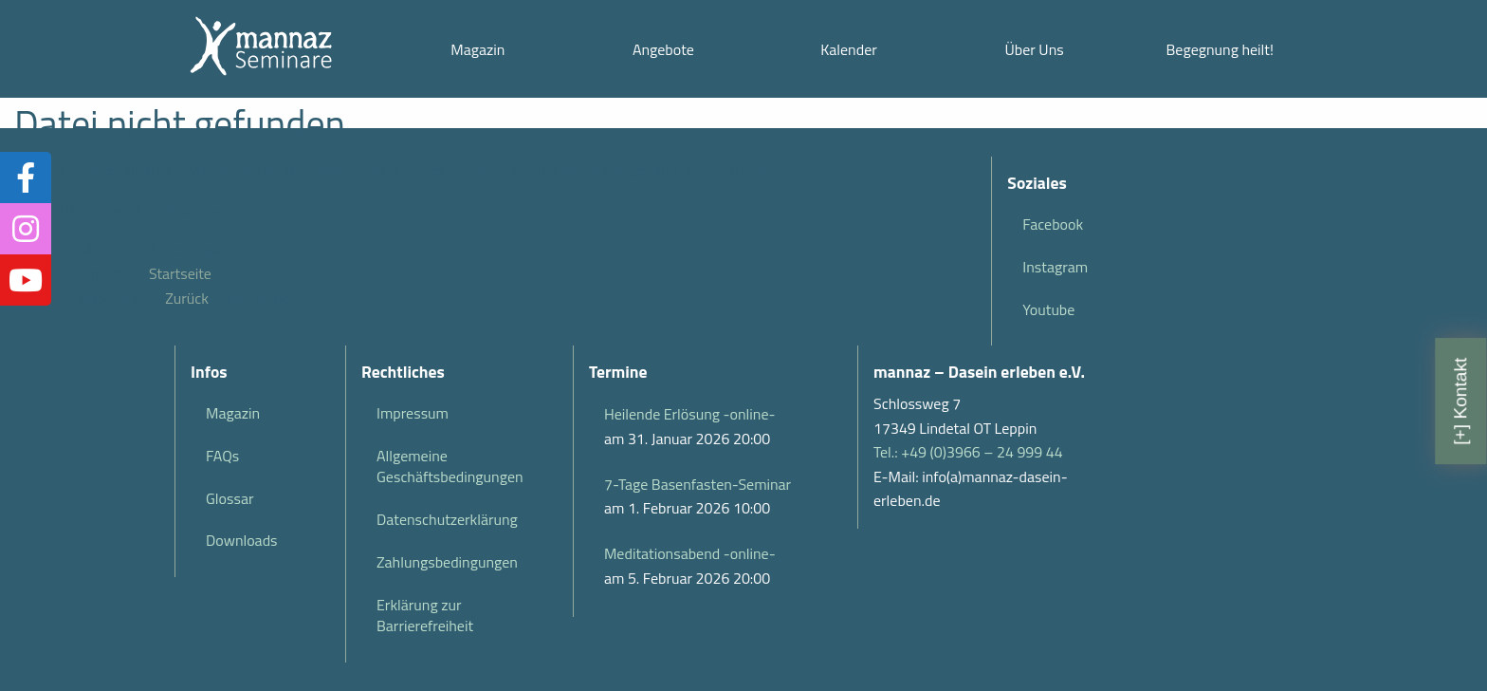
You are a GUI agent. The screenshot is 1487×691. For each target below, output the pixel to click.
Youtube (1048, 309)
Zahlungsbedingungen (447, 562)
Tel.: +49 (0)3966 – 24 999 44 (968, 451)
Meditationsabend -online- (690, 553)
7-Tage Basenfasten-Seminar (697, 484)
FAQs (222, 455)
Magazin (477, 49)
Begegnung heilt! (1220, 49)
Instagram (1055, 266)
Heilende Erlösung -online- (689, 413)
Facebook (1052, 224)
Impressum (412, 413)
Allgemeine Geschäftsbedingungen (449, 466)
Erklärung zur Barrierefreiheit (424, 615)
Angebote (663, 49)
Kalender (848, 49)
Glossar (229, 498)
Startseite (180, 273)
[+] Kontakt (1460, 401)
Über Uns (1033, 49)
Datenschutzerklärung (447, 519)
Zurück (187, 298)
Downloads (242, 540)
